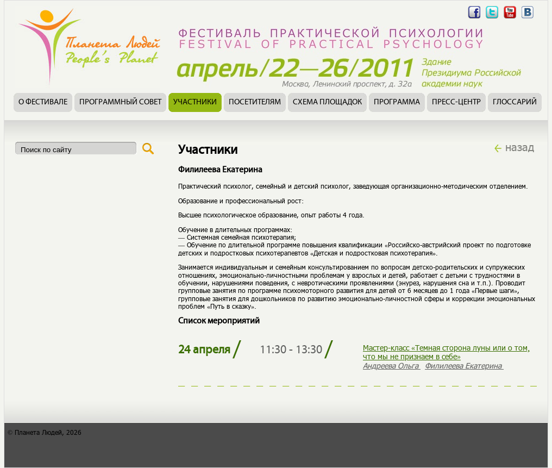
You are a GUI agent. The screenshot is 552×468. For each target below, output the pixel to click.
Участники (195, 102)
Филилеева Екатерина (464, 365)
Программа (397, 102)
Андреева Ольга (392, 365)
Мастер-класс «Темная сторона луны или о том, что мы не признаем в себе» (446, 352)
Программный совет (120, 102)
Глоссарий (515, 102)
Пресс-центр (456, 102)
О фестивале (42, 102)
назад (519, 146)
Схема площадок (327, 102)
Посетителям (255, 102)
